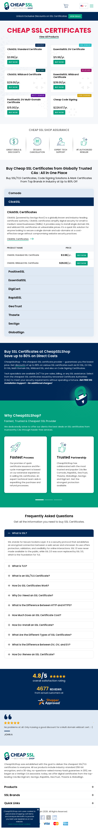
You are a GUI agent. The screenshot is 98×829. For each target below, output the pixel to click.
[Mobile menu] (91, 6)
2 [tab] (48, 499)
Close (38, 809)
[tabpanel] (25, 464)
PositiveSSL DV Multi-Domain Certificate (24, 101)
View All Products (49, 36)
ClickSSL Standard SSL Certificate (23, 255)
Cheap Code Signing (65, 99)
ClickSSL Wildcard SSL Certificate (23, 263)
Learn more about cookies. (19, 824)
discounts (20, 365)
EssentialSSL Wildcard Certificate (66, 76)
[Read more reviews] (49, 703)
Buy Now (13, 62)
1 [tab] (39, 499)
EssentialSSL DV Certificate (69, 49)
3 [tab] (58, 499)
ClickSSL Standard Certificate (24, 49)
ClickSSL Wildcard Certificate (24, 74)
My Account (74, 6)
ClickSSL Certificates (18, 238)
